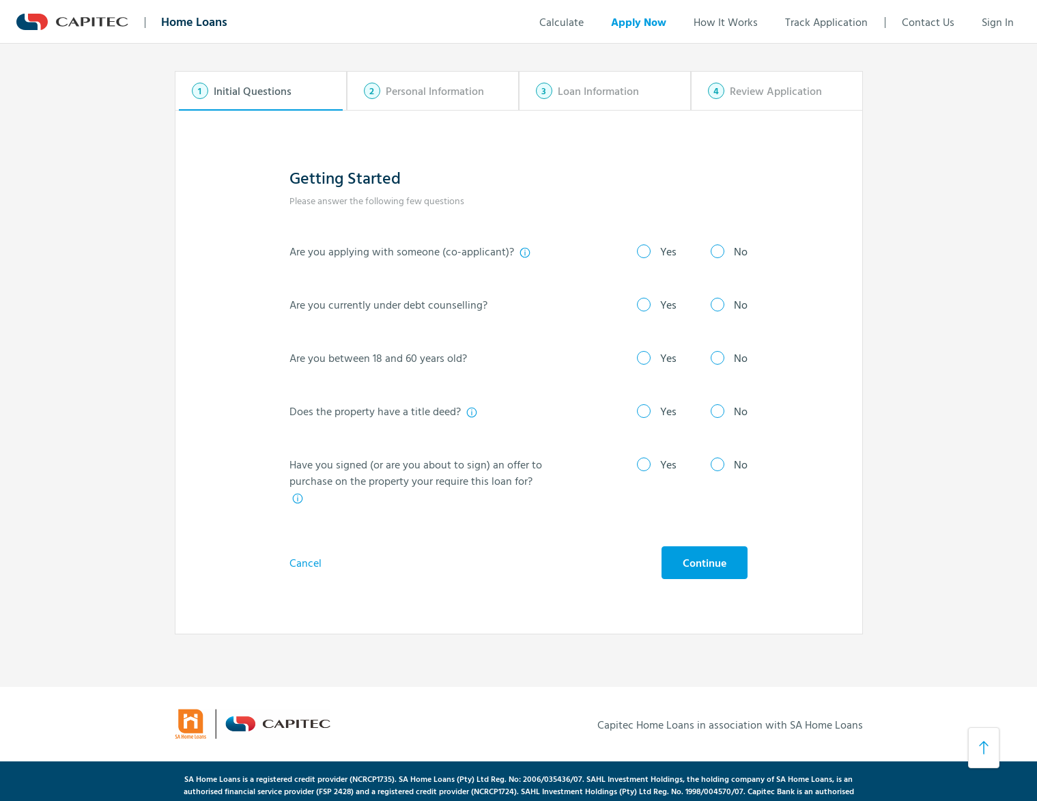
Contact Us (928, 22)
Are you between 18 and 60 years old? (378, 358)
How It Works (726, 22)
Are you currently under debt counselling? (388, 304)
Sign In (998, 22)
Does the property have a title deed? (383, 411)
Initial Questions (253, 91)
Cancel (305, 562)
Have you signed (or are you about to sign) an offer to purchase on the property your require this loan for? (415, 480)
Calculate (561, 22)
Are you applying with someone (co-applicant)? (410, 251)
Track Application (826, 22)
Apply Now (638, 22)
